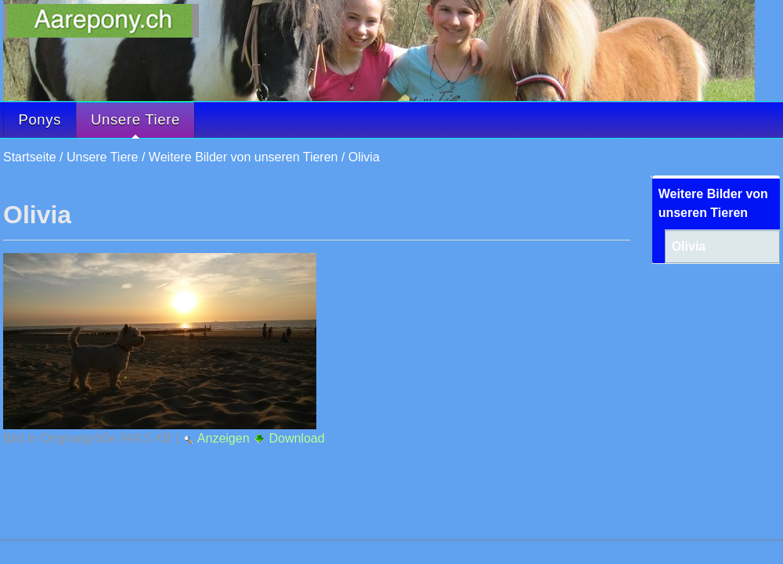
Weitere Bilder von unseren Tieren (243, 157)
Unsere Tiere (136, 124)
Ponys (39, 119)
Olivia (364, 157)
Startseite (29, 157)
